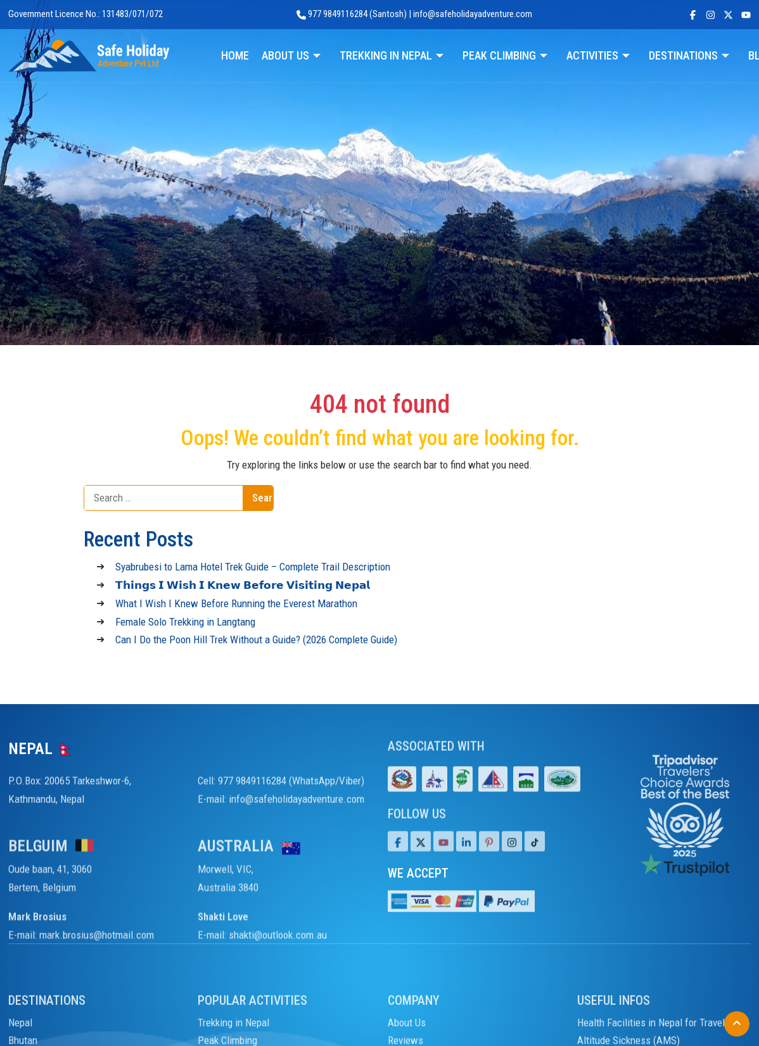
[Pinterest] (489, 857)
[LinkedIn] (466, 857)
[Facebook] (398, 857)
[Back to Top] (736, 1024)
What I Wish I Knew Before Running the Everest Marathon (236, 603)
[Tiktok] (512, 857)
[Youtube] (443, 857)
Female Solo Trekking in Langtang (185, 621)
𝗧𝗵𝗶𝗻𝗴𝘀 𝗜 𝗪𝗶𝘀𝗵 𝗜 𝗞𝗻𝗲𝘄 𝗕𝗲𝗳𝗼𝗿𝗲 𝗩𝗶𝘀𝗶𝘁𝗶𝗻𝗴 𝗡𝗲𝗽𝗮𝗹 (242, 585)
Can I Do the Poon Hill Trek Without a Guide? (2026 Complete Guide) (256, 639)
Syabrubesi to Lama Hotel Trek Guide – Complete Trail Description (252, 566)
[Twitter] (421, 857)
